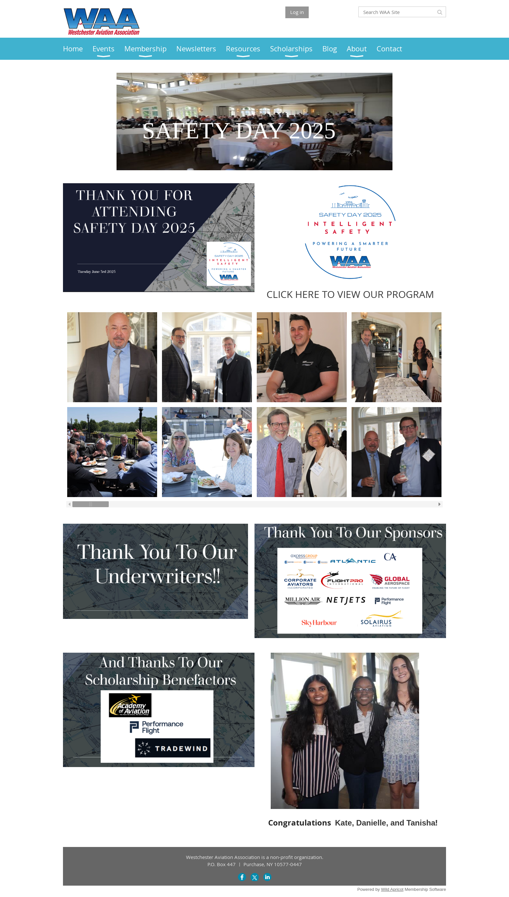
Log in (297, 12)
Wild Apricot (392, 889)
